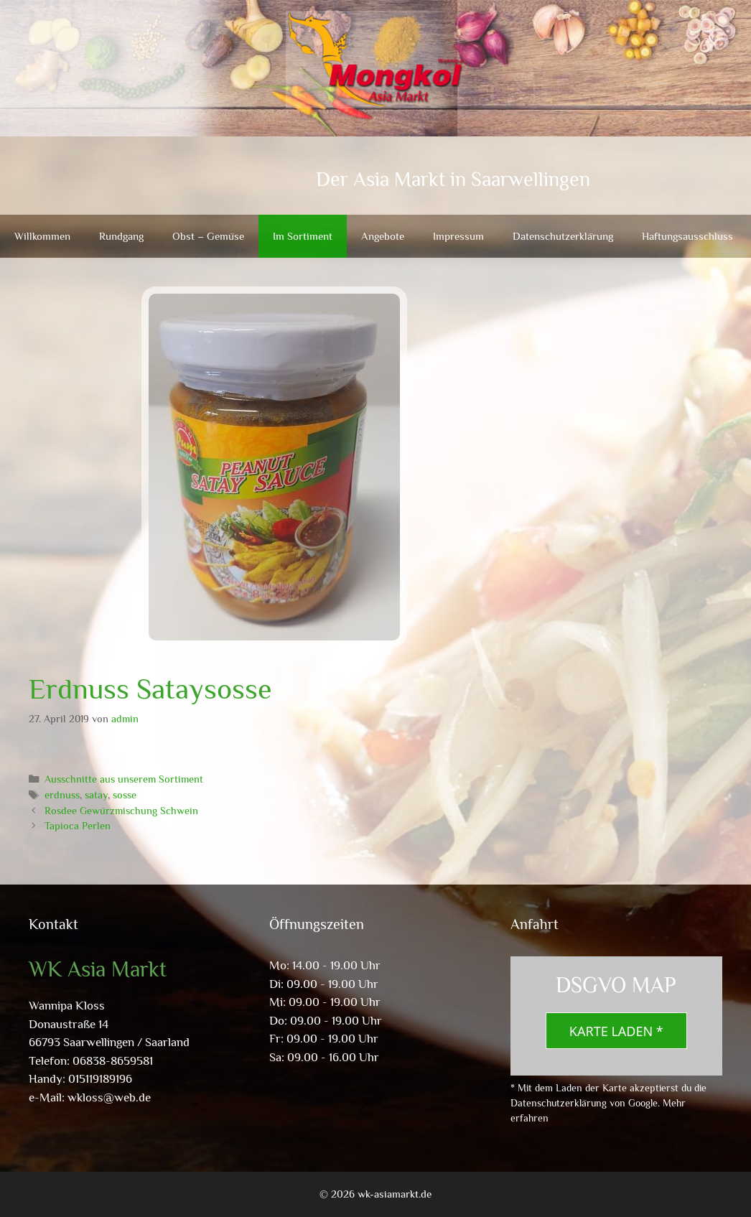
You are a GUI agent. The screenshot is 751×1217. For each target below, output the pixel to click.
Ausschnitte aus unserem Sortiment (124, 779)
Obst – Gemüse (208, 236)
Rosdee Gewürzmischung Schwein (121, 810)
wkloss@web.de (109, 1097)
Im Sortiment (302, 236)
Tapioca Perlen (78, 825)
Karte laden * (616, 1031)
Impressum (458, 236)
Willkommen (42, 236)
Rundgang (121, 236)
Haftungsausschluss (687, 236)
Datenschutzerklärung (563, 236)
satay (96, 795)
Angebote (382, 236)
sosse (124, 795)
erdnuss (62, 795)
